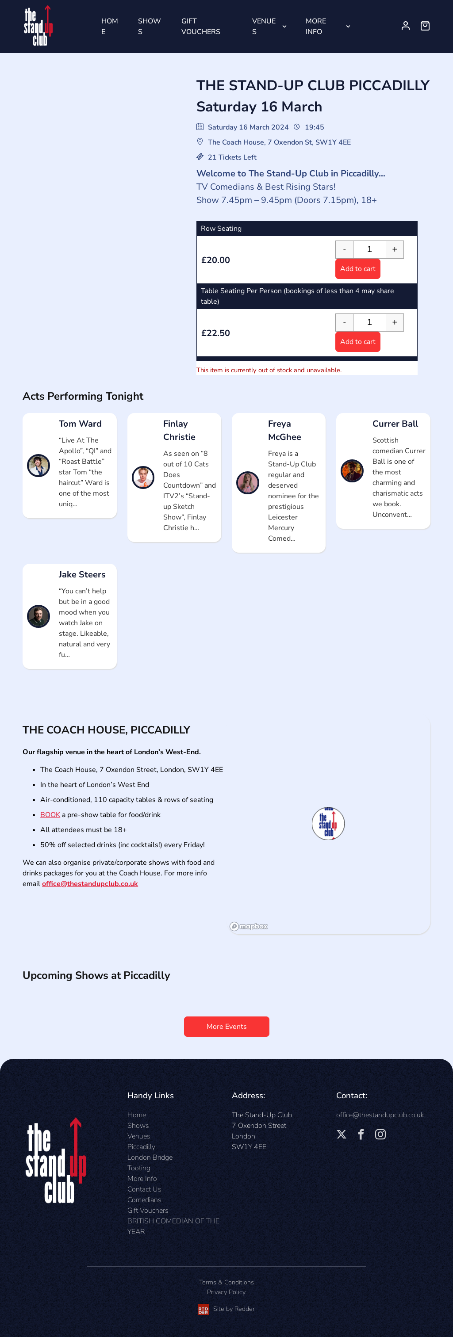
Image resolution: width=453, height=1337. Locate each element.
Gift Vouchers (200, 26)
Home (109, 26)
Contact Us (144, 1189)
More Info (316, 26)
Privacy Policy (226, 1291)
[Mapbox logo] (248, 926)
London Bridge (150, 1157)
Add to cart (358, 269)
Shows (149, 26)
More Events (227, 1026)
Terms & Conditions (226, 1282)
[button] (328, 823)
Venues (264, 26)
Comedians (144, 1200)
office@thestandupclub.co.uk (90, 884)
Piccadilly (141, 1147)
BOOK (50, 815)
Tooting (138, 1168)
